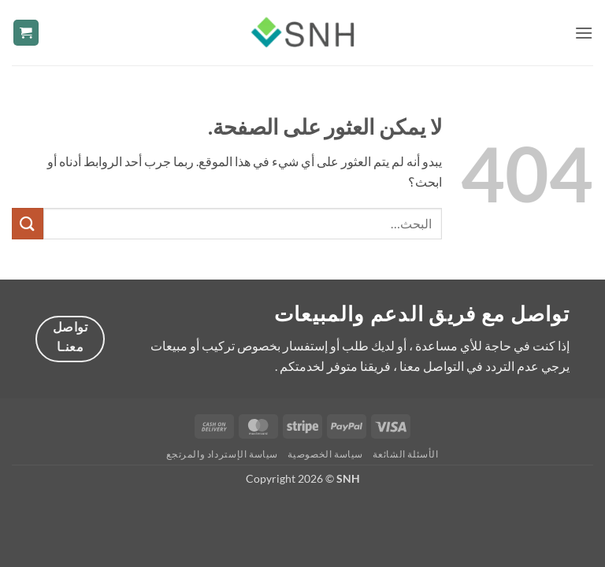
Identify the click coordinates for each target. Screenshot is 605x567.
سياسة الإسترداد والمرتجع (222, 454)
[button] (583, 32)
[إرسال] (27, 223)
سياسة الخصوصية (325, 454)
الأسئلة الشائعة (405, 454)
